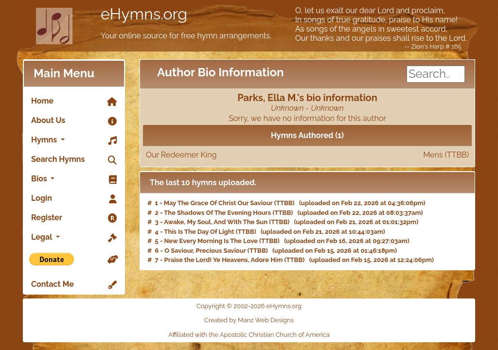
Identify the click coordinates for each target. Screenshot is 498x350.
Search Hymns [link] (74, 160)
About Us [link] (74, 121)
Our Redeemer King (307, 155)
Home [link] (74, 101)
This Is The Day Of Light (199, 231)
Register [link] (74, 218)
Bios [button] (74, 179)
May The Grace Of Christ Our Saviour (218, 203)
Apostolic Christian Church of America (275, 334)
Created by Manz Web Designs (249, 320)
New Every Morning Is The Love (211, 241)
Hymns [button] (74, 140)
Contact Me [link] (74, 285)
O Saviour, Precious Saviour (205, 250)
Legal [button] (74, 237)
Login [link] (74, 198)
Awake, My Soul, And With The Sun (215, 222)
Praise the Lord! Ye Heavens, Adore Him (223, 259)
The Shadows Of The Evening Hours (217, 212)
